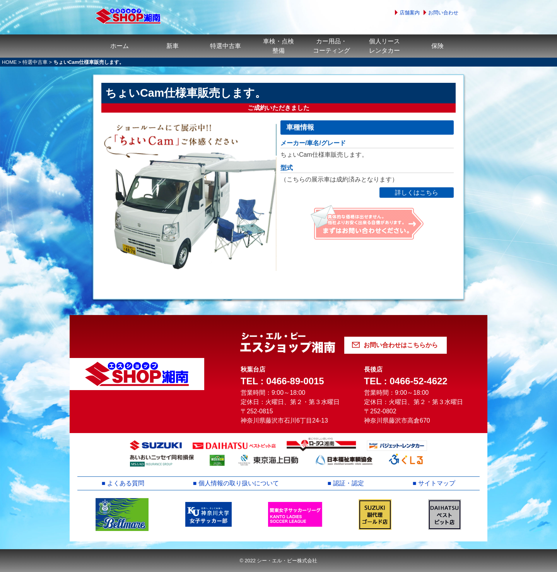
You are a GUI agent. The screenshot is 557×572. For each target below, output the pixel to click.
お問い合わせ (443, 12)
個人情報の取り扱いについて (238, 483)
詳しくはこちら (416, 192)
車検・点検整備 (278, 46)
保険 (437, 46)
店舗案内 (410, 12)
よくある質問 (125, 483)
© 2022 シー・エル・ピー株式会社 (278, 560)
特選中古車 (225, 46)
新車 (172, 46)
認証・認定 (348, 483)
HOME (9, 62)
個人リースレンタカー (384, 46)
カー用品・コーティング (331, 46)
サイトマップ (436, 483)
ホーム (119, 46)
